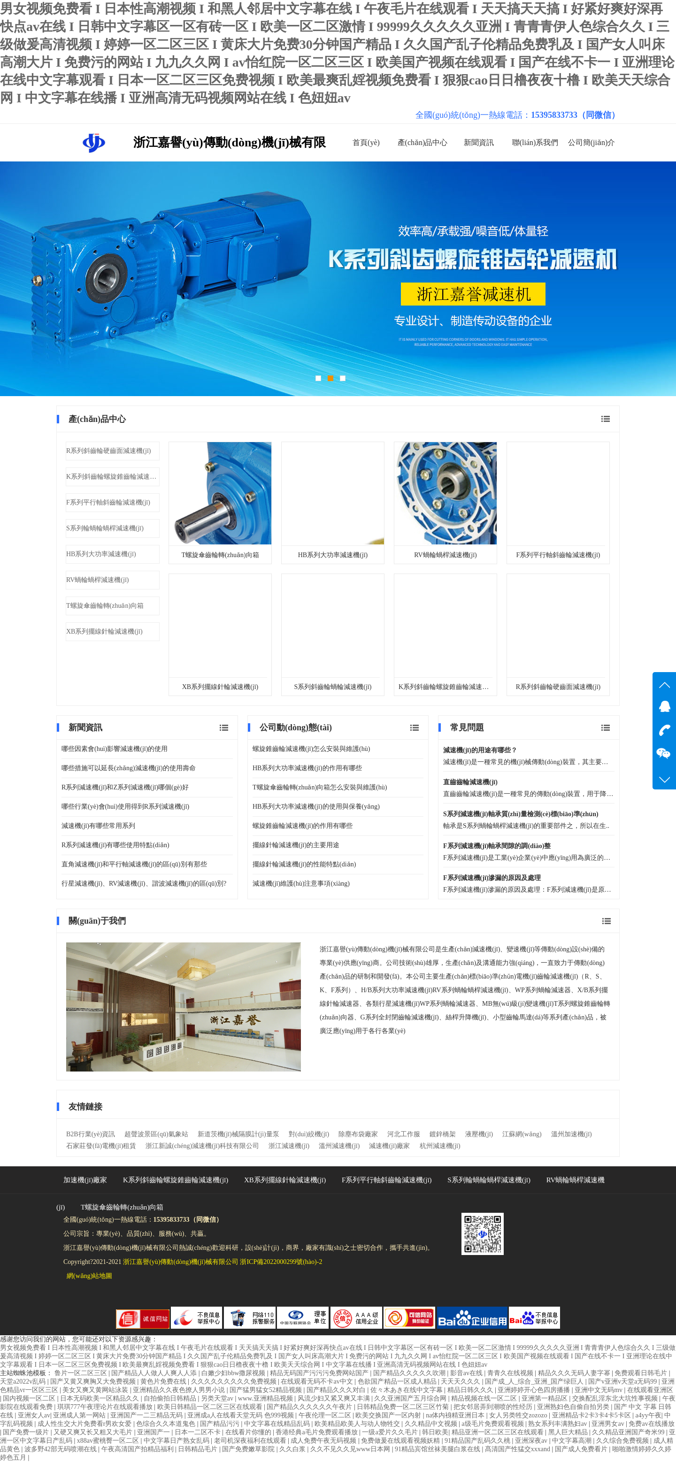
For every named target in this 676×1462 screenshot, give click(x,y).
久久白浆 (293, 1449)
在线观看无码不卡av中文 (317, 1381)
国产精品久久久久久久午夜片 (310, 1406)
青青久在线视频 (511, 1373)
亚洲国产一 (154, 1432)
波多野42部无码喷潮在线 (61, 1449)
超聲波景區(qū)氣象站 (156, 1134)
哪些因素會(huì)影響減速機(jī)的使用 (114, 748)
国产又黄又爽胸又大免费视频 (94, 1381)
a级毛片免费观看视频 (493, 1423)
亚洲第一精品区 (545, 1398)
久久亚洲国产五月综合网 (411, 1398)
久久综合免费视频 (623, 1440)
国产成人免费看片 (582, 1449)
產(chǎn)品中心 (423, 142)
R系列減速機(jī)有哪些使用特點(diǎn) (115, 845)
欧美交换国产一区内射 (389, 1415)
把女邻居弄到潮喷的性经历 (493, 1406)
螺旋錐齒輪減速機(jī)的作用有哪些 (303, 825)
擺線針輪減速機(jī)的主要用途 (296, 845)
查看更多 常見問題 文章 (605, 727)
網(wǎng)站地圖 (89, 1275)
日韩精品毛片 (198, 1449)
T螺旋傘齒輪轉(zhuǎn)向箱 (105, 605)
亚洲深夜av (532, 1440)
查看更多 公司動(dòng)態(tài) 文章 (414, 727)
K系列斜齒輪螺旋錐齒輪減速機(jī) (113, 476)
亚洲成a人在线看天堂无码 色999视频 (241, 1415)
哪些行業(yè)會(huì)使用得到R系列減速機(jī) (125, 806)
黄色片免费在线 (164, 1381)
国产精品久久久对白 (337, 1389)
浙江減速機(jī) (289, 1145)
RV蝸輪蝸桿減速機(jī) (97, 579)
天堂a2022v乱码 (23, 1381)
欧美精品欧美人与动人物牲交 (358, 1423)
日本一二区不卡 (199, 1432)
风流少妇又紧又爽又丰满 (335, 1398)
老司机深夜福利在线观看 (251, 1440)
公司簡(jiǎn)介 (591, 142)
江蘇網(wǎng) (521, 1134)
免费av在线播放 (651, 1423)
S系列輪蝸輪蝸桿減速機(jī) (105, 528)
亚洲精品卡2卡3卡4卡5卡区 (592, 1415)
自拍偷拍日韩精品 (171, 1398)
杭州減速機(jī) (440, 1145)
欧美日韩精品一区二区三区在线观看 (210, 1406)
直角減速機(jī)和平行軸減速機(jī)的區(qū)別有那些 (134, 864)
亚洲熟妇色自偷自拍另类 (574, 1406)
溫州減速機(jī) (339, 1145)
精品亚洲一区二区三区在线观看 (498, 1432)
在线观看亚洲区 (650, 1389)
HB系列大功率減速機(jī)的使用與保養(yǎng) (316, 806)
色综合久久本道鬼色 (166, 1423)
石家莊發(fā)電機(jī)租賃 (101, 1145)
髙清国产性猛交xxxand (518, 1449)
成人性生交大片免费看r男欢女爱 (85, 1423)
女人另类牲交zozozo (519, 1415)
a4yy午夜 (648, 1415)
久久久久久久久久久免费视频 (234, 1381)
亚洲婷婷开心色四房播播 (535, 1389)
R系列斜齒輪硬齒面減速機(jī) (108, 450)
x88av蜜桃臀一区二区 (109, 1440)
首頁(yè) (366, 142)
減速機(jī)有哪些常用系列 (98, 825)
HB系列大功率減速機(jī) (101, 554)
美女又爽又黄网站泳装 (96, 1389)
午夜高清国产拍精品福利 (138, 1449)
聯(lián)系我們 (535, 142)
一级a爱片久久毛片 (390, 1432)
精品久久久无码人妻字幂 (575, 1373)
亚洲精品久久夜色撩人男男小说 (180, 1389)
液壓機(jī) (479, 1134)
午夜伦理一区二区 (326, 1415)
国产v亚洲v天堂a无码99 (623, 1381)
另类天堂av (218, 1398)
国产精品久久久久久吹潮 (410, 1373)
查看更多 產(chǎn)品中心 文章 (605, 418)
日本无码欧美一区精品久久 (100, 1398)
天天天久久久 (461, 1381)
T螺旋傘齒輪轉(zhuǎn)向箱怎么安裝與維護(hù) (320, 787)
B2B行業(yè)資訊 (90, 1134)
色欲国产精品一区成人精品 (398, 1381)
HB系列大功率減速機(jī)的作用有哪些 (307, 768)
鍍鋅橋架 (443, 1134)
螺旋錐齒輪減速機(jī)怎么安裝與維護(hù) (311, 748)
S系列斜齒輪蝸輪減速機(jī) (333, 686)
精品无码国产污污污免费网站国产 (320, 1373)
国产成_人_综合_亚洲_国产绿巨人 (535, 1381)
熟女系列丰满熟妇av (558, 1423)
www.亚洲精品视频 (266, 1398)
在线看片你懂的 (249, 1432)
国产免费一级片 (27, 1432)
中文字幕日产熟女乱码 (177, 1440)
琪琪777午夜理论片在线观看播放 (105, 1406)
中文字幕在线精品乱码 (278, 1423)
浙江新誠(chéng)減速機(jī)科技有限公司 (202, 1145)
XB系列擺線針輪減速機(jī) (104, 631)
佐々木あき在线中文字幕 (407, 1389)
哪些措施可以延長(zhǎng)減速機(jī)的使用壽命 (128, 768)
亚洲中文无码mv (599, 1389)
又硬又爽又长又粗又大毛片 (94, 1432)
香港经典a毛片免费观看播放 (317, 1432)
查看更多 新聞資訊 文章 (224, 727)
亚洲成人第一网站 (80, 1415)
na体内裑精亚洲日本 (456, 1415)
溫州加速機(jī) (571, 1134)
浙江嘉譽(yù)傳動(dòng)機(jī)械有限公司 (180, 1261)
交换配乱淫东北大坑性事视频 (616, 1398)
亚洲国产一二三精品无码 (147, 1415)
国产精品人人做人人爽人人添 (155, 1373)
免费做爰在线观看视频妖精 (401, 1440)
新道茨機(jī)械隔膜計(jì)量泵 (238, 1134)
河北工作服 (403, 1134)
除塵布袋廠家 (358, 1134)
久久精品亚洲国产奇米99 (629, 1432)
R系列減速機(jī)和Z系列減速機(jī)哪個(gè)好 (125, 787)
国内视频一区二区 (30, 1398)
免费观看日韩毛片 (642, 1373)
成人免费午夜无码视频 (324, 1440)
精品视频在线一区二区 (485, 1398)
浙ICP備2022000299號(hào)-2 (281, 1261)
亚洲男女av (609, 1423)
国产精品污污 (220, 1423)
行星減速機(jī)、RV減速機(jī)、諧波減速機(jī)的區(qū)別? (143, 883)
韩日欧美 (435, 1432)
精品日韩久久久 (471, 1389)
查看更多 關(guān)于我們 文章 (606, 921)
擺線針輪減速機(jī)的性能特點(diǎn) (304, 864)
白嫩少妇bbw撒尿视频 (234, 1373)
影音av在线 (467, 1373)
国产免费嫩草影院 (249, 1449)
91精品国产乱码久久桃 (478, 1440)
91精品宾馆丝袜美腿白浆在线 (438, 1449)
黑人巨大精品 (569, 1432)
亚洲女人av (34, 1415)
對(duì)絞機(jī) (309, 1134)
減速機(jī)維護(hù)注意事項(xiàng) (301, 883)
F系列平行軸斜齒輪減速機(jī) (108, 502)
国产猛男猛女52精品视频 (267, 1389)
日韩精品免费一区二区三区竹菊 (404, 1406)
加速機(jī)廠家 (85, 1180)
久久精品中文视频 (432, 1423)
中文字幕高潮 (572, 1440)
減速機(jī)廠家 (389, 1145)
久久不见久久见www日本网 (351, 1449)
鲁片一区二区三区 (81, 1373)
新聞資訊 (479, 142)
